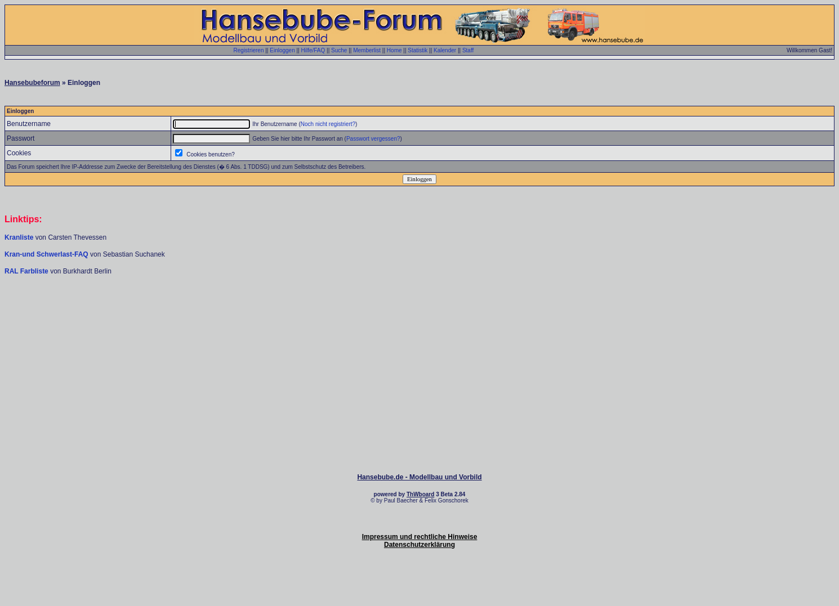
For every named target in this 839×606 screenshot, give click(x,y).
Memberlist (367, 50)
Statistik (417, 50)
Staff (468, 50)
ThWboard (420, 494)
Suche (339, 50)
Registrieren (249, 50)
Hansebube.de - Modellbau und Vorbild (419, 477)
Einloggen (282, 50)
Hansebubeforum (32, 83)
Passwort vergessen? (373, 139)
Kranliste (19, 237)
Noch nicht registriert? (328, 124)
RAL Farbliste (27, 271)
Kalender (445, 50)
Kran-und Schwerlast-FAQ (47, 254)
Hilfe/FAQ (313, 50)
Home (394, 50)
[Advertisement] (419, 309)
